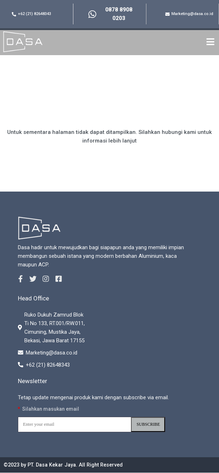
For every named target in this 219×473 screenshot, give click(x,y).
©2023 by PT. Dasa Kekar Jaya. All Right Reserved (67, 465)
